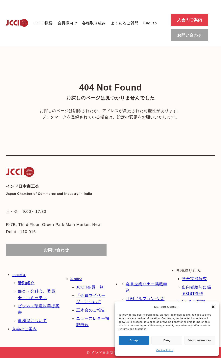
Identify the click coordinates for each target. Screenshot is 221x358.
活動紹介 (26, 283)
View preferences (199, 340)
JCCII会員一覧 (90, 287)
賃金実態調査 (194, 279)
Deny (166, 340)
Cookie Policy (164, 350)
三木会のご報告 (90, 310)
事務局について (32, 320)
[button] (213, 307)
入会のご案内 (24, 329)
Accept (134, 340)
